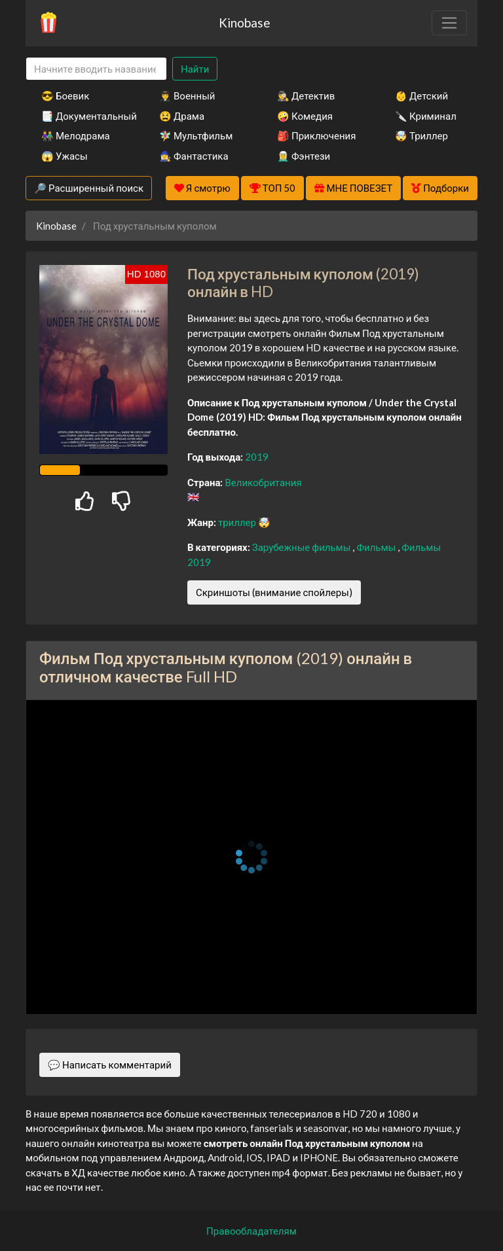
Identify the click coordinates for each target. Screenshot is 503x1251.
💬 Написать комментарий (110, 1064)
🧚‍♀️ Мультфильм (196, 135)
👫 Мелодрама (75, 135)
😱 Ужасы (64, 156)
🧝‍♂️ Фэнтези (303, 156)
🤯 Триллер (421, 135)
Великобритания (263, 482)
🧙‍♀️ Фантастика (194, 156)
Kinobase (244, 22)
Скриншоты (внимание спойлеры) (274, 592)
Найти (195, 69)
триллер (238, 522)
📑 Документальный (82, 116)
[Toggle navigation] (449, 22)
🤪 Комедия (305, 116)
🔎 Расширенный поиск (88, 188)
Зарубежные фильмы (302, 547)
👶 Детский (421, 95)
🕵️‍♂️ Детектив (306, 95)
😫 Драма (181, 116)
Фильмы (377, 547)
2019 (257, 457)
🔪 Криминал (425, 116)
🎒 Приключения (316, 135)
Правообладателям (251, 1231)
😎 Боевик (65, 95)
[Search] (96, 69)
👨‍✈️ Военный (187, 95)
